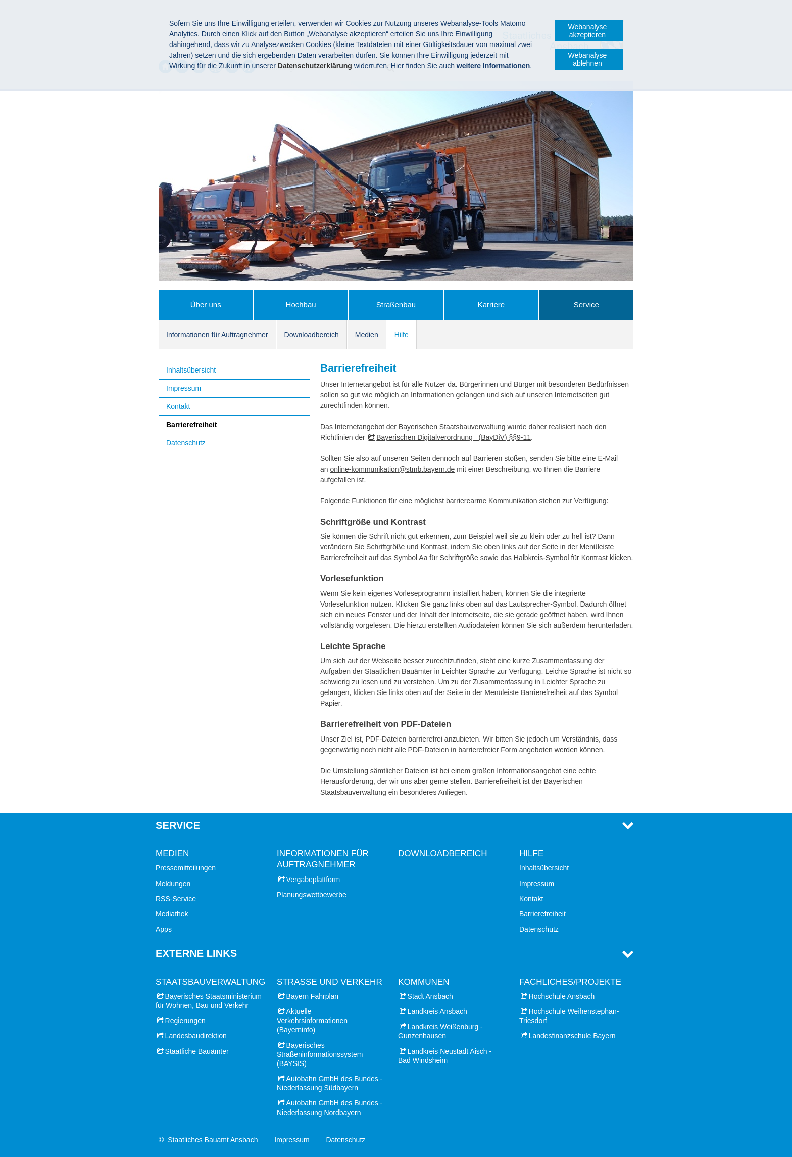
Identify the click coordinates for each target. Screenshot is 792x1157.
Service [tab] (178, 825)
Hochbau (301, 304)
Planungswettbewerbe (311, 895)
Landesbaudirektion (196, 1036)
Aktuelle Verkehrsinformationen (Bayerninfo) (312, 1020)
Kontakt (178, 406)
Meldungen (173, 884)
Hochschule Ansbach (562, 996)
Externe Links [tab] (196, 953)
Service (586, 304)
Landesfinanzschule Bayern (572, 1036)
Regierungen (185, 1020)
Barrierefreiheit (191, 425)
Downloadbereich (311, 335)
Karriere (491, 304)
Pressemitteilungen (186, 868)
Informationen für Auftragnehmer (217, 335)
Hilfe (401, 335)
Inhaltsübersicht (191, 370)
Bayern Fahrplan (312, 996)
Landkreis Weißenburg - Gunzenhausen (440, 1031)
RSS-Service (176, 899)
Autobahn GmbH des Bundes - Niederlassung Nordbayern (329, 1107)
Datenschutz (186, 443)
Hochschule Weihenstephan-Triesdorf (569, 1016)
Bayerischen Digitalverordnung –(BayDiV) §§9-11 (453, 437)
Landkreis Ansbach (437, 1011)
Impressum (183, 388)
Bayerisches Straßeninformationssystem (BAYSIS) (320, 1054)
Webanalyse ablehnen (587, 59)
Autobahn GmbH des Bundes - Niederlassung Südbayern (329, 1083)
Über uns (205, 304)
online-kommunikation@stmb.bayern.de (392, 469)
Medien (366, 335)
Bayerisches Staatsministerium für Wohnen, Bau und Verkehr (209, 1000)
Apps (164, 929)
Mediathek (172, 914)
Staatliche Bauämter (197, 1051)
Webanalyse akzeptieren (587, 31)
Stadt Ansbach (430, 996)
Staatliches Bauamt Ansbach (213, 1140)
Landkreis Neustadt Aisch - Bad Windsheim (444, 1056)
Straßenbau (396, 304)
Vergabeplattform (313, 879)
